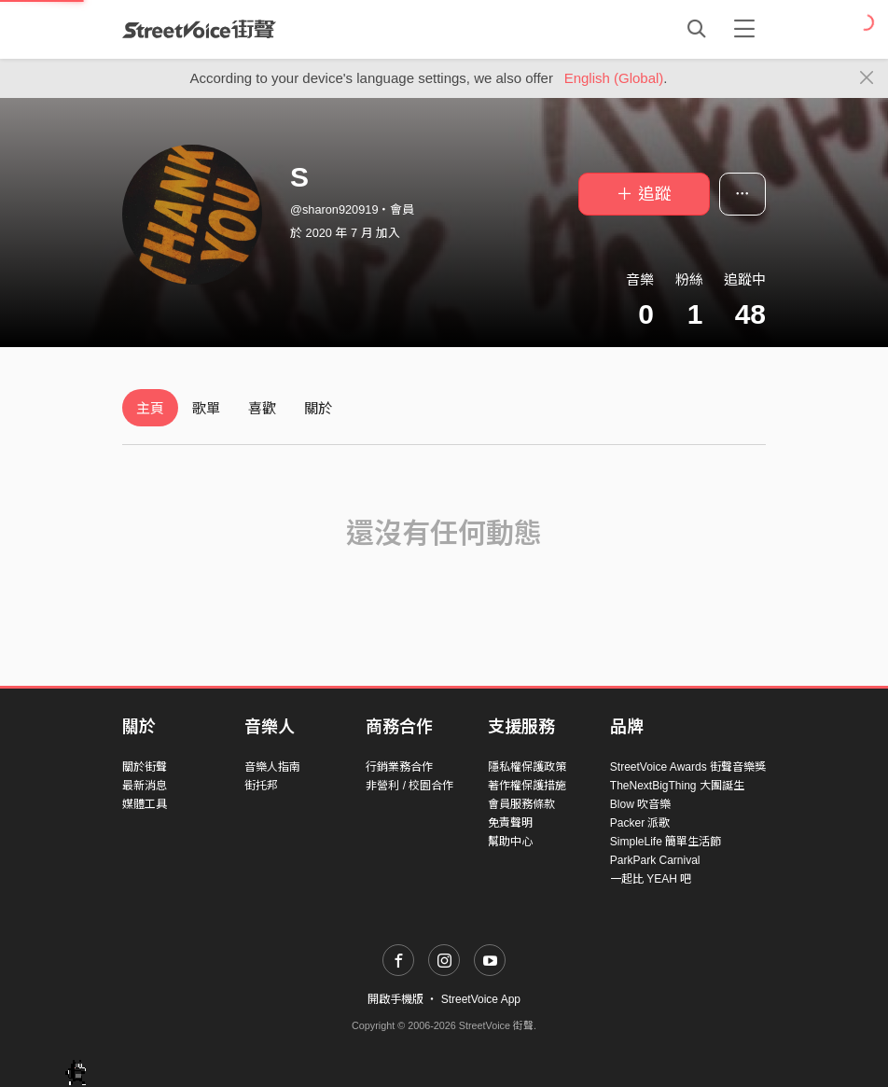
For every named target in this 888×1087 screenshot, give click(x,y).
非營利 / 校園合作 (409, 785)
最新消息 (144, 785)
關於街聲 (144, 766)
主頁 (150, 408)
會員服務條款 (521, 804)
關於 (318, 408)
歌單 (206, 408)
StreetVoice (199, 29)
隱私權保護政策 (527, 766)
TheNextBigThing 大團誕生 (677, 785)
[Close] (867, 78)
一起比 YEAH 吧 (650, 878)
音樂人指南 (272, 766)
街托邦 (261, 785)
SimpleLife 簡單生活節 (665, 841)
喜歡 (262, 408)
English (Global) (614, 78)
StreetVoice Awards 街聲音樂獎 (688, 766)
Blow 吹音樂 (640, 804)
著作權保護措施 (527, 785)
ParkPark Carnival (655, 860)
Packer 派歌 (640, 822)
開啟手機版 (395, 999)
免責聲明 (510, 822)
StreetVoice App (480, 999)
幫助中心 (510, 841)
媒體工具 (144, 804)
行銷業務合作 (399, 766)
